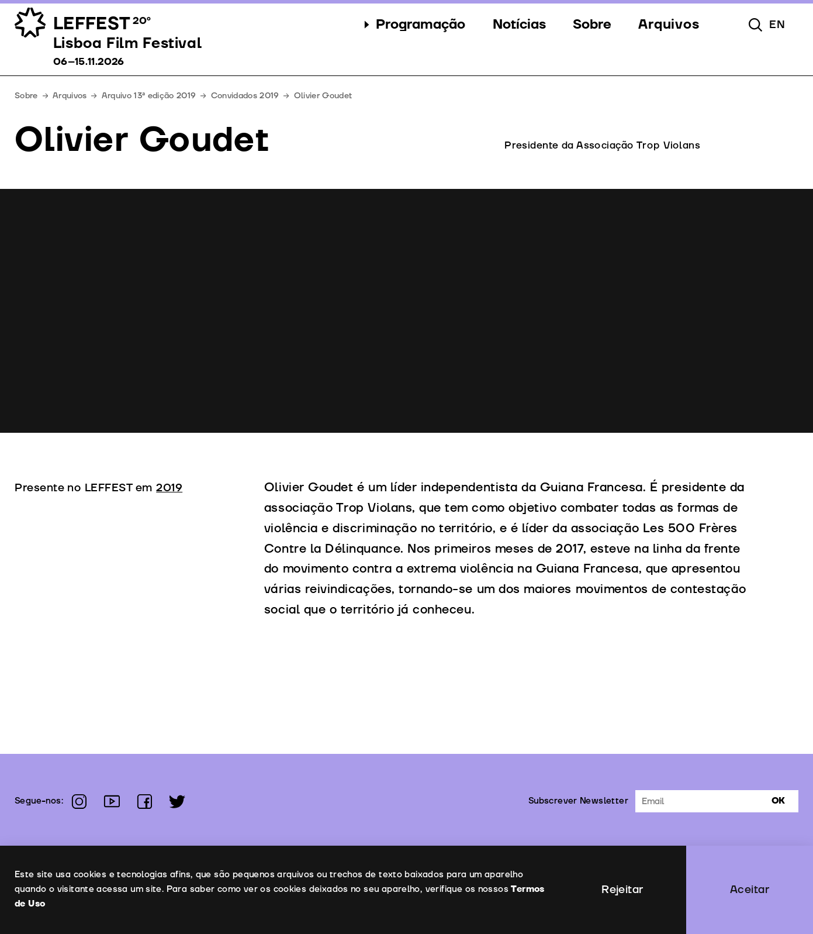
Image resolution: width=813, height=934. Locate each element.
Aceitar (749, 889)
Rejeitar (622, 889)
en (777, 24)
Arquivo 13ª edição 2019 (149, 95)
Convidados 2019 (245, 95)
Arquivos (70, 95)
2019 (169, 487)
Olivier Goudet (323, 95)
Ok (778, 801)
